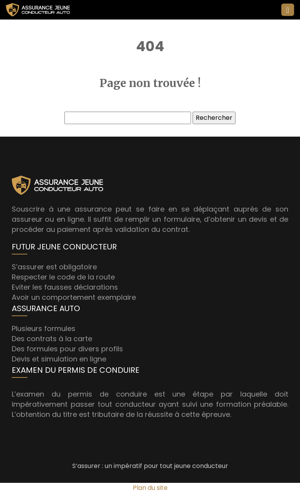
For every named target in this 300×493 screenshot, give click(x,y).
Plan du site (150, 487)
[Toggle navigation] (287, 10)
